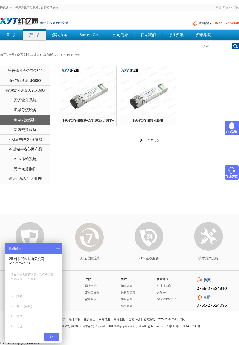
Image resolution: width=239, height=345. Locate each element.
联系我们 (148, 35)
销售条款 (126, 286)
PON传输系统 (25, 159)
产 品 (34, 35)
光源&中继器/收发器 (25, 139)
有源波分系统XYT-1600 (25, 90)
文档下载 (41, 46)
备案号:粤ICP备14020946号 (183, 326)
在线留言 (89, 319)
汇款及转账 (92, 292)
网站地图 (119, 319)
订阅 (236, 7)
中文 (219, 7)
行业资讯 (176, 35)
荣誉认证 (14, 46)
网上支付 (91, 286)
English (227, 7)
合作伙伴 (162, 292)
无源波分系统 (25, 100)
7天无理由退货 (89, 258)
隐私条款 (126, 306)
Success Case (90, 35)
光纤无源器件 (25, 169)
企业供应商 (164, 286)
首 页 (11, 35)
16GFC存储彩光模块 (148, 120)
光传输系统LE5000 (25, 80)
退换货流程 (128, 292)
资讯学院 (203, 35)
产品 (11, 55)
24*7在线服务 (149, 258)
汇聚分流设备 (25, 110)
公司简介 (120, 35)
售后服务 (126, 299)
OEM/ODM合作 (166, 299)
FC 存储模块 (47, 55)
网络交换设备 (25, 130)
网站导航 (104, 319)
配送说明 (91, 299)
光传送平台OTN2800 (25, 71)
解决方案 (59, 35)
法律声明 (74, 319)
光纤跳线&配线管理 (25, 179)
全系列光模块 (27, 55)
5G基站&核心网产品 (25, 149)
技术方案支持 (208, 258)
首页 (3, 55)
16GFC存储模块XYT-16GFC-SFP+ (88, 120)
